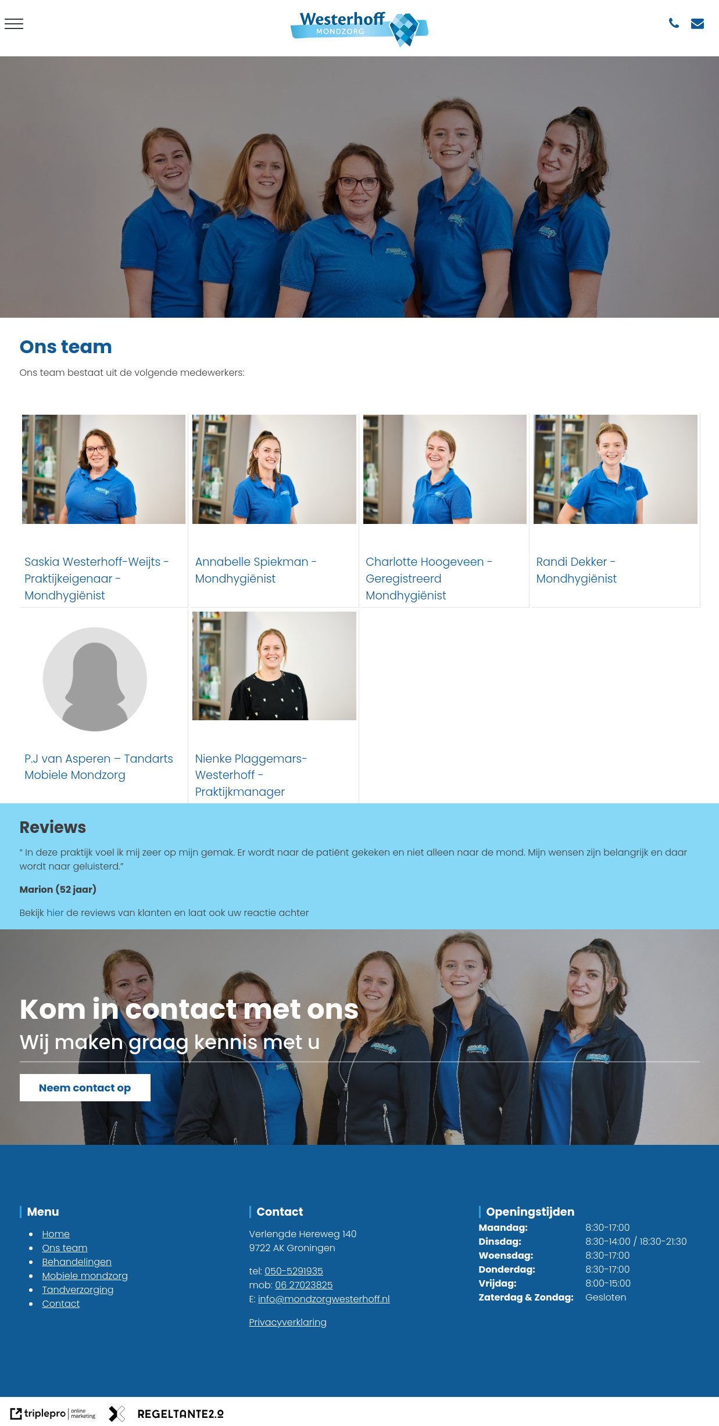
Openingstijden (531, 1212)
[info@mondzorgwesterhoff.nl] (697, 23)
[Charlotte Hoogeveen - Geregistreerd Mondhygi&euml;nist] (445, 509)
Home (56, 1234)
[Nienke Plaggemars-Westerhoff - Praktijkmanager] (274, 706)
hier (55, 912)
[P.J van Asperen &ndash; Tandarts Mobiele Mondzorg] (104, 706)
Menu (43, 1212)
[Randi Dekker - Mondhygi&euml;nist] (615, 509)
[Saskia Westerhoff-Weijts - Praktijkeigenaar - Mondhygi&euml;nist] (104, 509)
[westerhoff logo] (359, 49)
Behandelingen (77, 1262)
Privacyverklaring (288, 1322)
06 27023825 (303, 1285)
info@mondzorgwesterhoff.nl (324, 1299)
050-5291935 (293, 1271)
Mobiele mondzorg (85, 1276)
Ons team (65, 1248)
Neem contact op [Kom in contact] (85, 1087)
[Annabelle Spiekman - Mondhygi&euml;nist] (274, 509)
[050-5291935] (674, 23)
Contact (61, 1303)
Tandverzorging (78, 1289)
